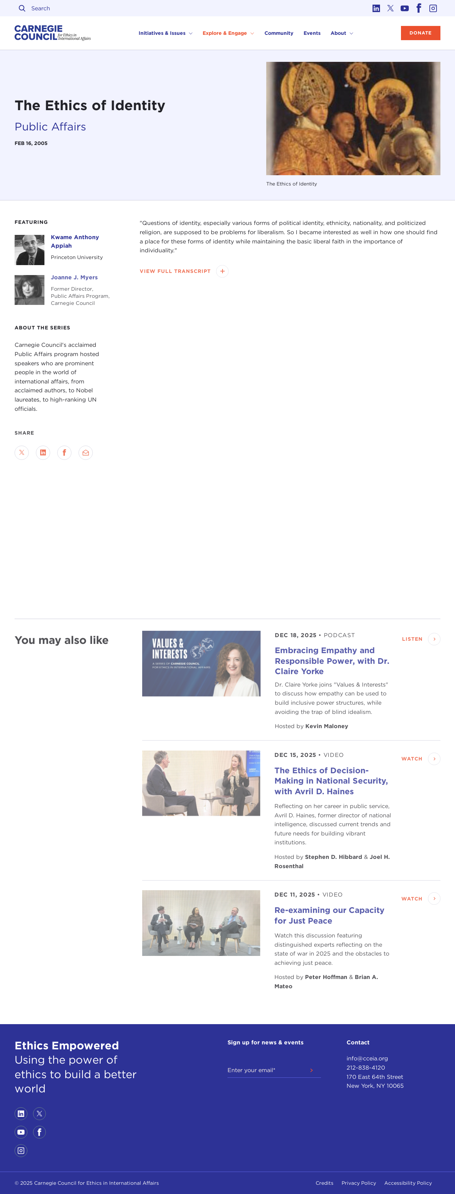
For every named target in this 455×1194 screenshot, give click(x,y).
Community (278, 33)
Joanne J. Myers (74, 277)
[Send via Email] (86, 453)
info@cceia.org (367, 1058)
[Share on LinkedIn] (43, 453)
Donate (421, 33)
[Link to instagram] (433, 8)
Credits (324, 1183)
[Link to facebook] (419, 8)
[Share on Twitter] (22, 453)
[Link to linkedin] (376, 8)
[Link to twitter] (391, 8)
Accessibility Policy (408, 1183)
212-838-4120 (366, 1067)
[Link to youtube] (405, 8)
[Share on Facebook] (64, 453)
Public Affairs (50, 126)
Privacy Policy (359, 1183)
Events (312, 33)
